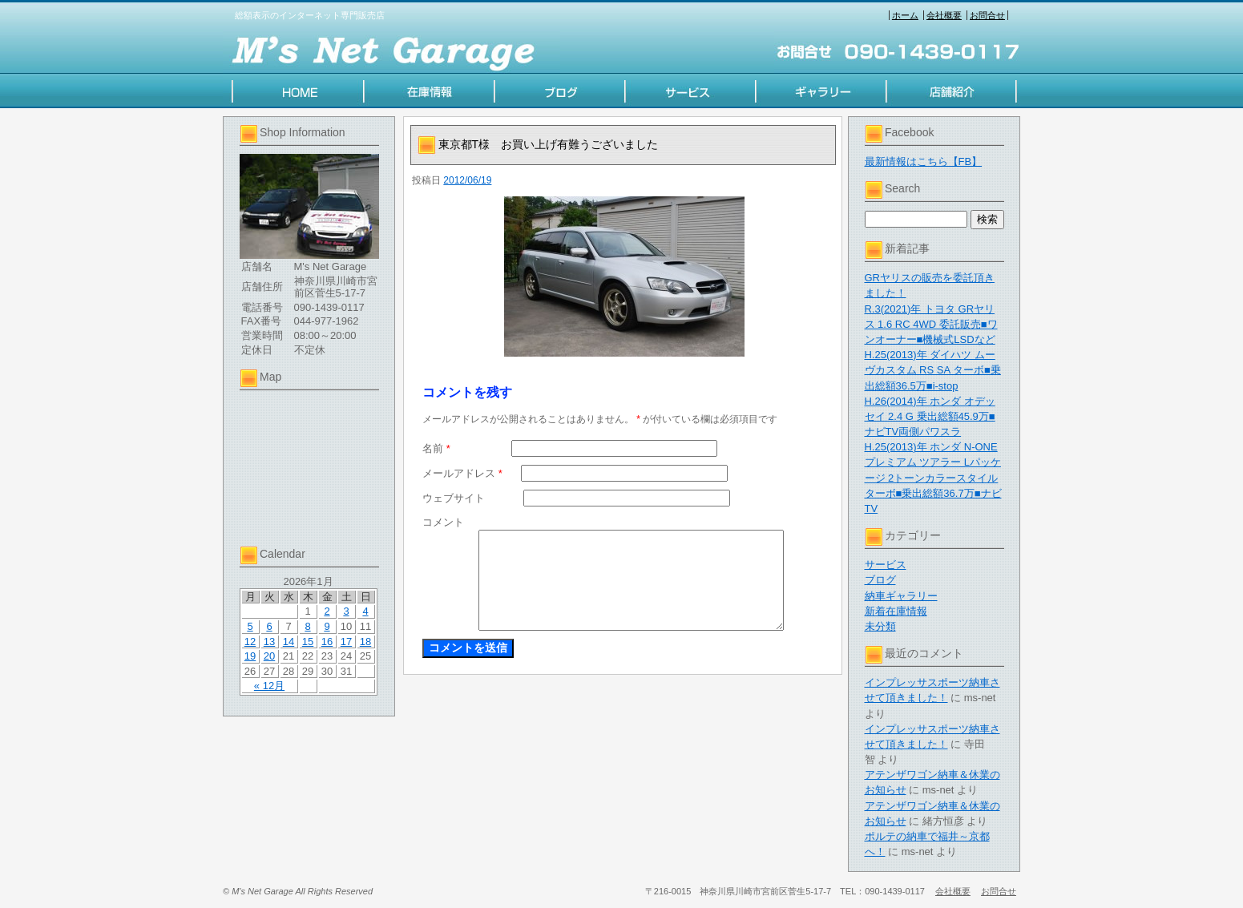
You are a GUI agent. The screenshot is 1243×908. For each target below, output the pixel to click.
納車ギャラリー (901, 596)
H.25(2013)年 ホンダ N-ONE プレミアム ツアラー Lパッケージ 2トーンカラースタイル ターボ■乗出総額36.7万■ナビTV (933, 478)
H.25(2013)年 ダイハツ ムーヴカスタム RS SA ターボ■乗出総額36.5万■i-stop (933, 370)
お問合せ (987, 15)
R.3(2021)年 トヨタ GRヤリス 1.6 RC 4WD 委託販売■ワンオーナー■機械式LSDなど (931, 324)
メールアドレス (462, 473)
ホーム (905, 15)
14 (288, 642)
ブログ (880, 580)
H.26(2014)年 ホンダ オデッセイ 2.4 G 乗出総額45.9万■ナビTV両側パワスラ (930, 416)
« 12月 (269, 686)
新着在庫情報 (896, 611)
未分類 (880, 626)
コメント (443, 522)
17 (346, 642)
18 (365, 642)
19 (250, 656)
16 (327, 642)
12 (250, 642)
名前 (436, 448)
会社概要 (944, 15)
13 (269, 642)
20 (269, 656)
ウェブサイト (453, 498)
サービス (885, 565)
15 (307, 642)
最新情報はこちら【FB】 (924, 161)
